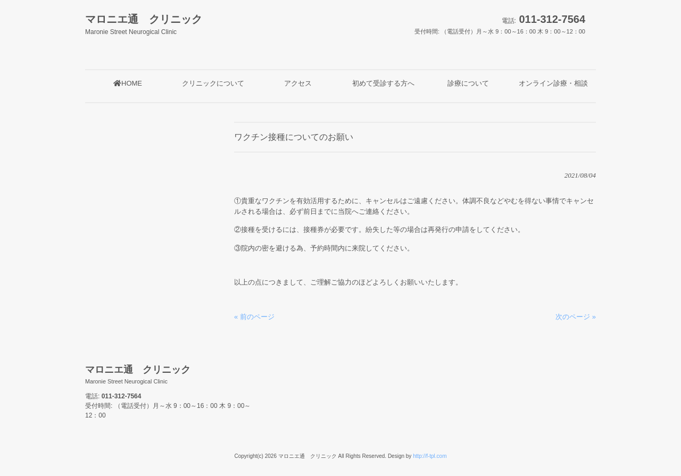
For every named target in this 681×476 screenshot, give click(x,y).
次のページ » (575, 317)
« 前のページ (254, 317)
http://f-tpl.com (429, 456)
